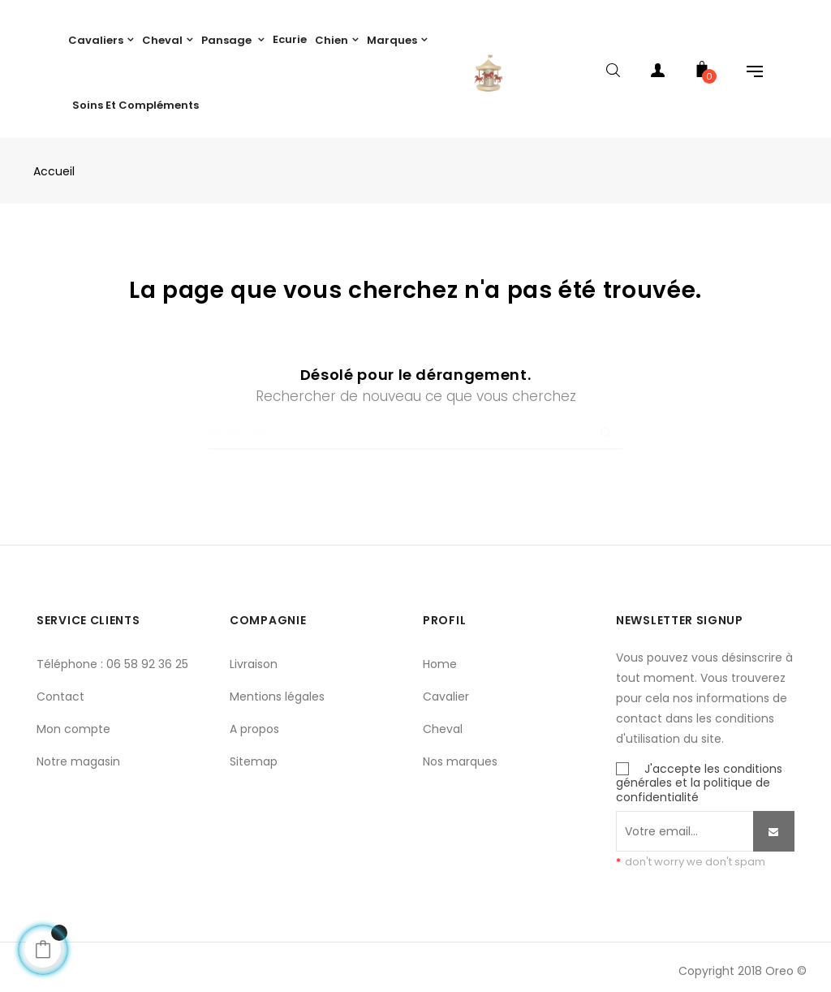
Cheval (443, 721)
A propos (254, 721)
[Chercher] (415, 425)
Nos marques (460, 753)
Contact (60, 688)
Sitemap (254, 753)
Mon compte (73, 721)
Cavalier (446, 688)
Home (440, 656)
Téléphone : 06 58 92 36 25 (112, 656)
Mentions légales (277, 688)
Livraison (254, 656)
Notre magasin (78, 753)
